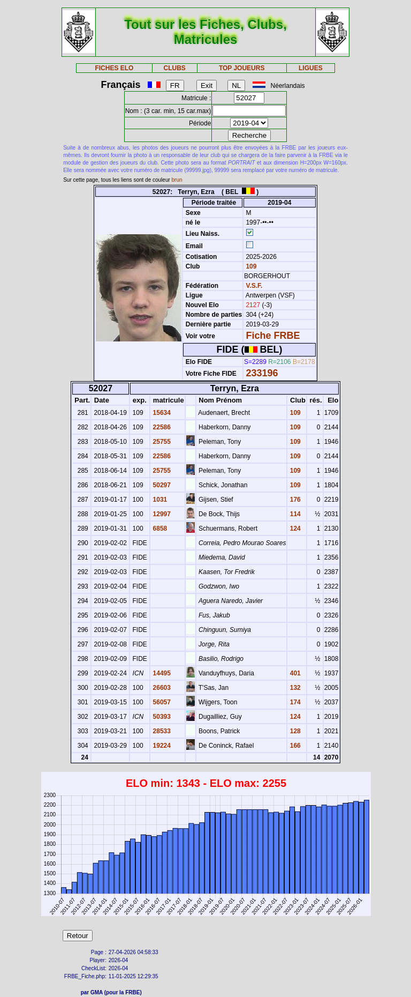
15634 (161, 412)
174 (294, 702)
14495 (161, 673)
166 (294, 745)
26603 (161, 687)
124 (294, 528)
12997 (161, 514)
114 (294, 514)
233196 (262, 373)
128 (294, 731)
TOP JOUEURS (242, 68)
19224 (161, 745)
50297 (161, 485)
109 (250, 266)
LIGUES (311, 68)
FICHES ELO (114, 68)
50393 (161, 716)
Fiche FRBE (273, 335)
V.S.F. (254, 285)
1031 (159, 499)
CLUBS (174, 68)
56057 (161, 702)
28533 (161, 731)
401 (294, 673)
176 (294, 499)
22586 (161, 427)
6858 (159, 528)
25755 (161, 441)
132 (294, 687)
